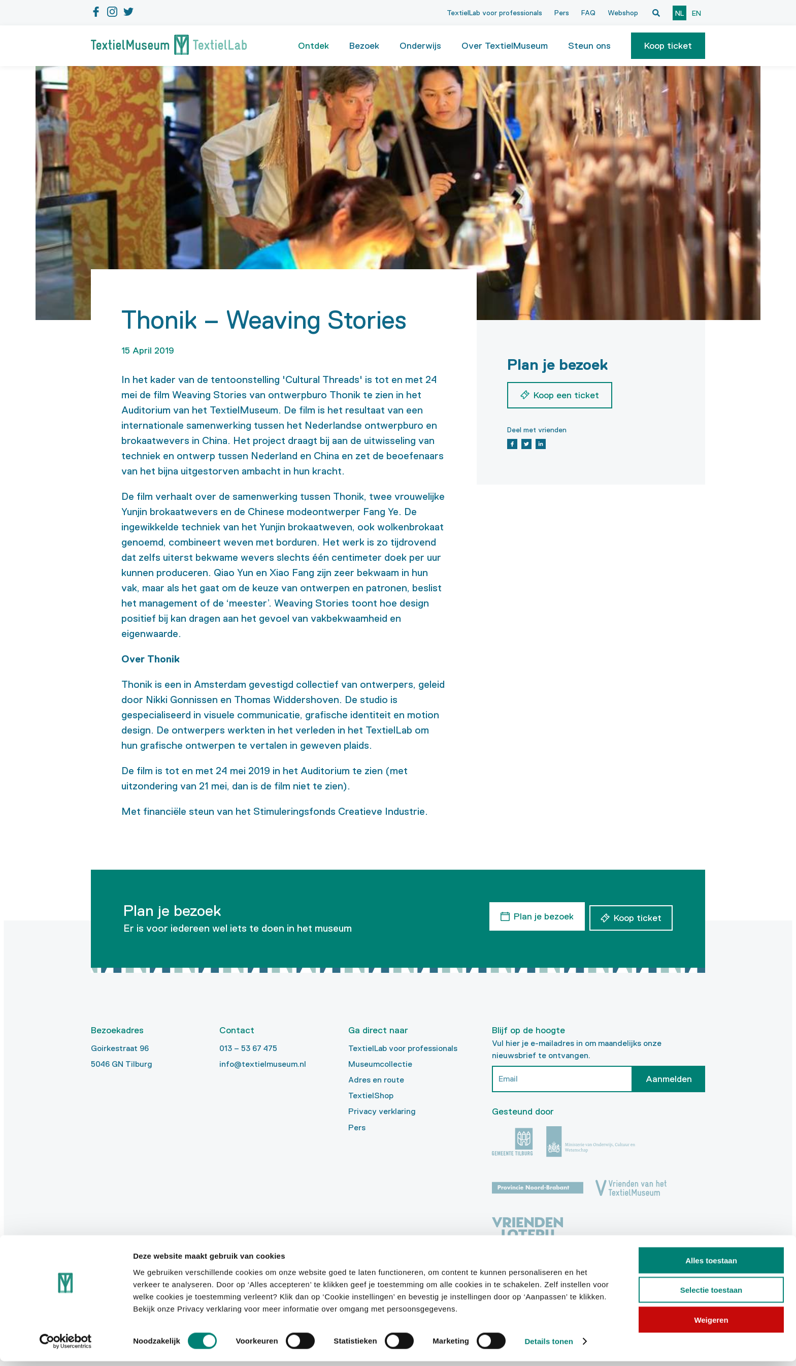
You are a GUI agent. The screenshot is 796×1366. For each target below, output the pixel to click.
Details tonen (548, 1346)
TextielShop (370, 1095)
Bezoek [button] (364, 46)
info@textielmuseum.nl (262, 1064)
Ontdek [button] (313, 46)
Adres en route (376, 1079)
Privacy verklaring (382, 1111)
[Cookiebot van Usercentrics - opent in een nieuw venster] (65, 1346)
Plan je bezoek (541, 915)
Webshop (623, 13)
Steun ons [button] (589, 46)
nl (679, 13)
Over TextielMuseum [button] (504, 46)
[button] (668, 46)
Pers (561, 13)
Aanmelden (669, 1079)
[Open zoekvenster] (656, 12)
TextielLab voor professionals (494, 13)
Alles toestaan (711, 1264)
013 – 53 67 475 (248, 1048)
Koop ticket (668, 46)
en (696, 13)
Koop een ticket (566, 395)
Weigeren (711, 1324)
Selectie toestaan (711, 1294)
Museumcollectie (380, 1064)
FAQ (588, 13)
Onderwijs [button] (420, 46)
